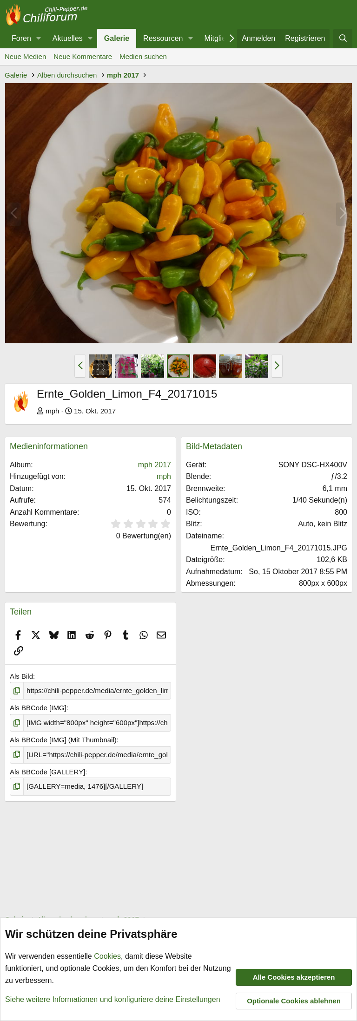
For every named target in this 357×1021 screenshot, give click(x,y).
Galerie (116, 38)
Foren (21, 38)
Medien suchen (143, 56)
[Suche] (342, 38)
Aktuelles (68, 38)
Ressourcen (163, 38)
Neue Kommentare (82, 56)
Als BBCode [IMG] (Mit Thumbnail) (63, 740)
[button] (39, 38)
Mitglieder (221, 38)
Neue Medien (25, 56)
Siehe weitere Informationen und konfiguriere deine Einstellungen (112, 999)
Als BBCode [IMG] (38, 708)
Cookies (107, 957)
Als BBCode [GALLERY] (47, 772)
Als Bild (21, 676)
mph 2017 (154, 465)
